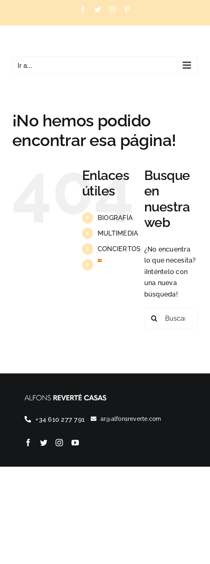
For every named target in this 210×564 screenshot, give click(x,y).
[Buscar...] (171, 318)
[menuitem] (115, 260)
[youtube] (75, 442)
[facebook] (28, 442)
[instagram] (59, 442)
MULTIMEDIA (118, 233)
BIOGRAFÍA (115, 218)
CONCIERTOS (119, 249)
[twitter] (43, 442)
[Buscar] (154, 318)
